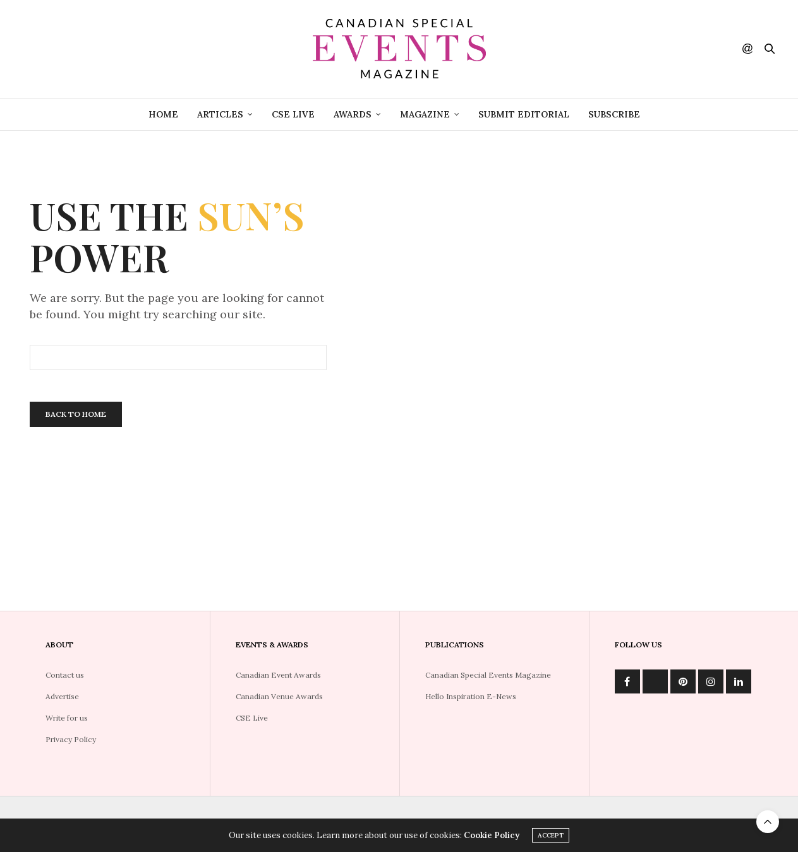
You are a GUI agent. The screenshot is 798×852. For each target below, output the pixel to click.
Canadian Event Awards (278, 675)
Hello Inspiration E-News (470, 696)
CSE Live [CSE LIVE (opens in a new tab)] (293, 114)
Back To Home (75, 414)
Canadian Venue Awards (279, 696)
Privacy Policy (70, 739)
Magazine (425, 114)
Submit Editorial (523, 114)
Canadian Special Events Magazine (488, 675)
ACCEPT (551, 835)
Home (163, 114)
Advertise (62, 696)
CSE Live (252, 718)
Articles (220, 114)
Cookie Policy (491, 835)
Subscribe (614, 114)
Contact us (64, 675)
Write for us (66, 718)
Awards (353, 114)
